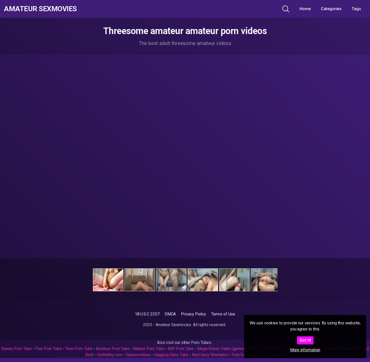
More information (305, 349)
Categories (331, 8)
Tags (356, 8)
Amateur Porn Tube (113, 348)
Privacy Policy (193, 314)
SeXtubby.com (110, 354)
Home (305, 8)
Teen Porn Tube (79, 348)
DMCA (170, 314)
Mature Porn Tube (148, 348)
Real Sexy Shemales (210, 354)
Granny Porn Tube (16, 348)
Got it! (305, 340)
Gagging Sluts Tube (171, 354)
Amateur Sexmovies (40, 9)
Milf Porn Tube (181, 348)
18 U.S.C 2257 (147, 314)
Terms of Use (223, 314)
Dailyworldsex (138, 354)
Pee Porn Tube (48, 348)
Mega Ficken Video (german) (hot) (227, 348)
